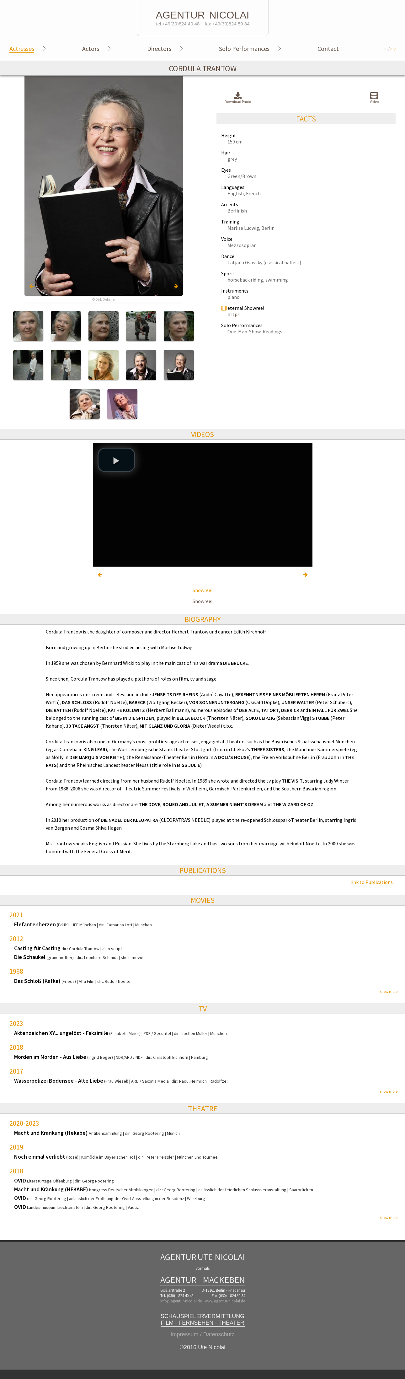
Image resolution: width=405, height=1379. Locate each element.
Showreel (203, 590)
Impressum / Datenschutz (202, 1334)
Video (374, 97)
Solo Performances (244, 48)
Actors (90, 48)
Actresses (21, 48)
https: (234, 314)
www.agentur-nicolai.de (225, 1301)
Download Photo (238, 98)
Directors (159, 48)
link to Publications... (373, 882)
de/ (390, 48)
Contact (328, 48)
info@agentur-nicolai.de (181, 1301)
